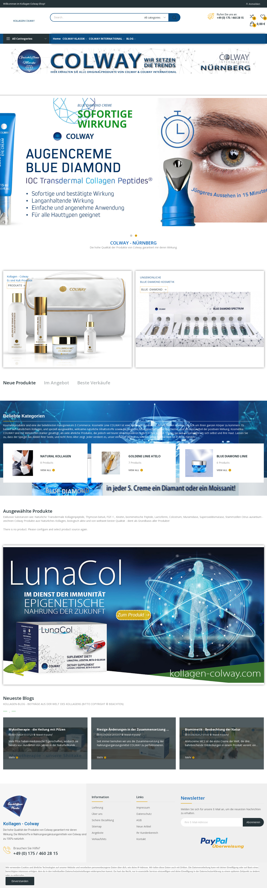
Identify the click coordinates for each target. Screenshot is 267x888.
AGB (139, 820)
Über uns (97, 814)
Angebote (97, 832)
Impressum (143, 807)
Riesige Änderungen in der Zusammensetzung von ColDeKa (133, 729)
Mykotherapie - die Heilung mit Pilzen (37, 729)
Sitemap (97, 826)
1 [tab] (131, 236)
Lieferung (97, 807)
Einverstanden (19, 881)
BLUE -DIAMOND (152, 289)
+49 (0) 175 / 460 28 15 (230, 17)
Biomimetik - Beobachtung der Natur (212, 729)
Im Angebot (56, 382)
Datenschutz (144, 814)
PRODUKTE (15, 285)
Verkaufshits (99, 839)
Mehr (13, 757)
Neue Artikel (143, 826)
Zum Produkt (130, 614)
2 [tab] (136, 236)
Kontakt (141, 839)
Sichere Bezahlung (103, 820)
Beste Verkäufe (93, 382)
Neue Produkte (19, 382)
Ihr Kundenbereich (147, 832)
